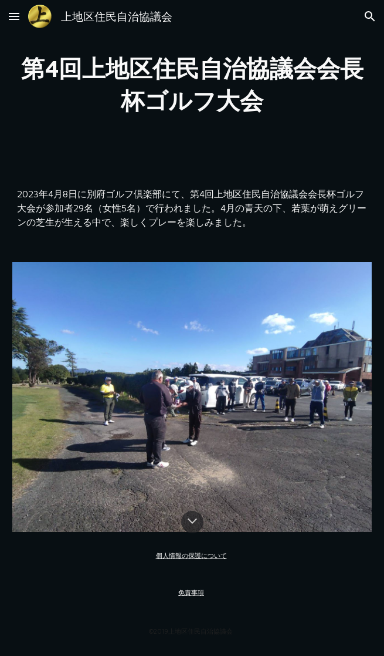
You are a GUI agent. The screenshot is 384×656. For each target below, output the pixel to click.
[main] (192, 84)
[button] (14, 16)
